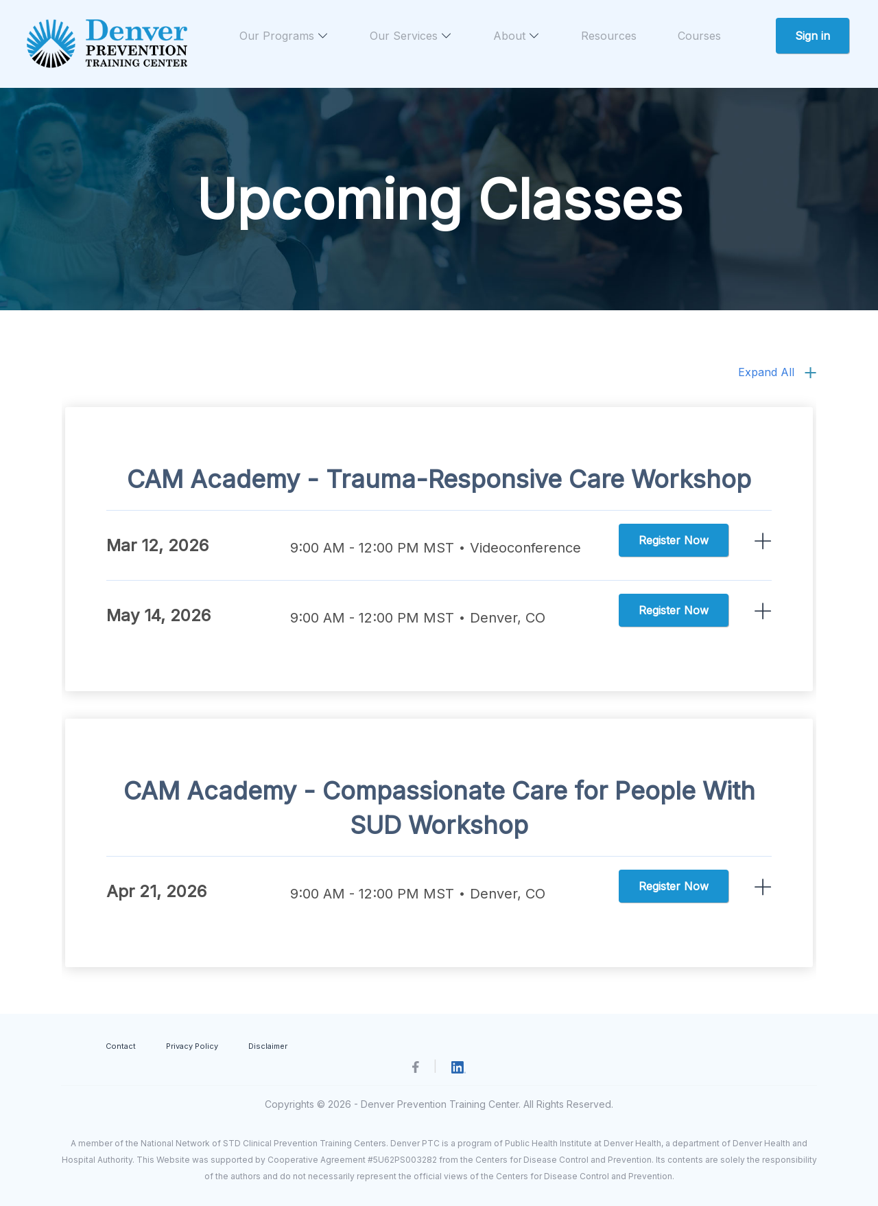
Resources (609, 36)
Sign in (812, 36)
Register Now (674, 540)
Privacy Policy (192, 1046)
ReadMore (763, 541)
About (516, 36)
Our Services (411, 36)
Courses (699, 36)
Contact (121, 1046)
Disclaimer (267, 1046)
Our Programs (284, 36)
